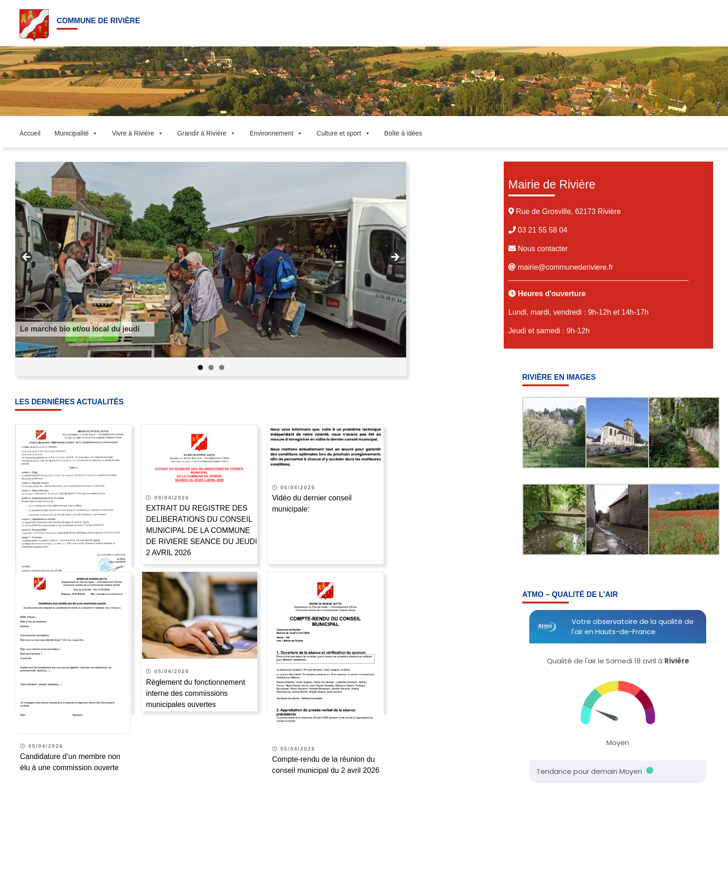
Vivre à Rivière (137, 133)
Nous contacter (542, 249)
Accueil (30, 133)
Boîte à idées (403, 133)
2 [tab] (211, 367)
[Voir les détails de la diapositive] (210, 259)
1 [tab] (200, 367)
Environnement (276, 133)
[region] (210, 269)
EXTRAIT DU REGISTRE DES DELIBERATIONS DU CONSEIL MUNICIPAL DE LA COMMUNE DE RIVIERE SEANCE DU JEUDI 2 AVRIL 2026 (201, 530)
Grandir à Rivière (206, 133)
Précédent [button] (27, 258)
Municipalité (76, 133)
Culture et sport (343, 133)
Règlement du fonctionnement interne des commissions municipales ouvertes (195, 693)
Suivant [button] (395, 258)
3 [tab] (221, 367)
